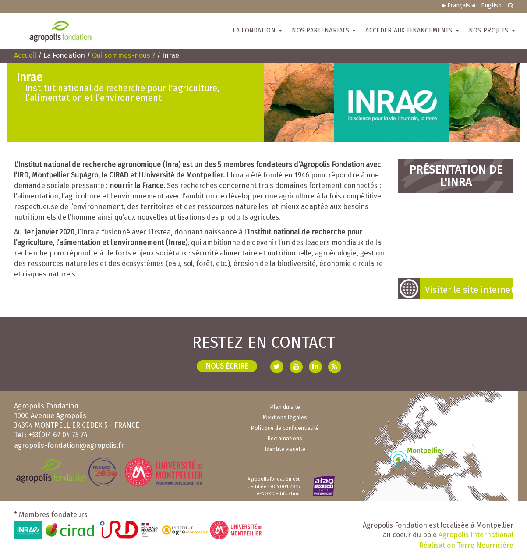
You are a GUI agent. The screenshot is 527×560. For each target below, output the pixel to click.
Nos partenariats (324, 30)
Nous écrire (226, 366)
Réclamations (284, 438)
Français (458, 5)
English (491, 5)
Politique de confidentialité (285, 428)
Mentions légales (285, 417)
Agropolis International (476, 535)
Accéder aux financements (412, 30)
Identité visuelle (285, 449)
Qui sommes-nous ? (123, 55)
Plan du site (285, 407)
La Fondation (257, 30)
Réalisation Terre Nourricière (466, 545)
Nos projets (492, 30)
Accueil (25, 55)
